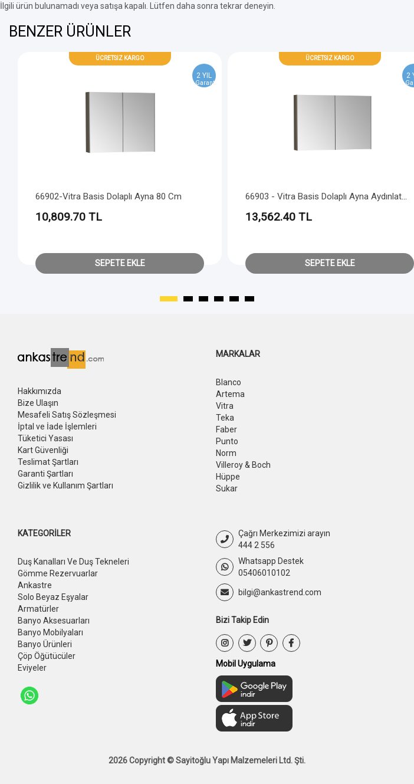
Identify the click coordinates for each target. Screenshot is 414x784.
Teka (225, 417)
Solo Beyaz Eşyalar (53, 597)
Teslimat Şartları (48, 462)
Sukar (227, 488)
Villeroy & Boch (243, 465)
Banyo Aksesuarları (54, 620)
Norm (226, 453)
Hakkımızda (39, 391)
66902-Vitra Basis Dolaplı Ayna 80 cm (108, 196)
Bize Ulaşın (38, 403)
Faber (226, 429)
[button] (168, 299)
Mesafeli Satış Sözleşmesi (67, 414)
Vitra (225, 406)
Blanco (228, 382)
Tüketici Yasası (45, 438)
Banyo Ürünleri (45, 644)
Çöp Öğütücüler (46, 656)
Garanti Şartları (45, 473)
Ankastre (35, 585)
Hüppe (228, 476)
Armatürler (38, 609)
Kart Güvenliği (43, 450)
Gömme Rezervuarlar (58, 573)
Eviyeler (32, 668)
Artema (230, 394)
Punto (227, 441)
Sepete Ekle (120, 263)
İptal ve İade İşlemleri (57, 426)
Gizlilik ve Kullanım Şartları (65, 485)
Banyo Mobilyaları (50, 632)
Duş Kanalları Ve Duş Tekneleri (73, 561)
